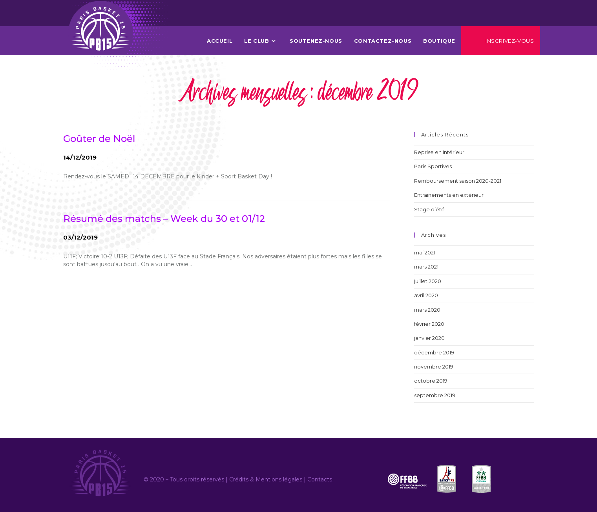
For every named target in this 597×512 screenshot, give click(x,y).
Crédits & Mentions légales (265, 479)
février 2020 (429, 324)
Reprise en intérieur (439, 152)
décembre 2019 (434, 352)
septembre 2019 (434, 395)
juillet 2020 (427, 281)
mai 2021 (424, 252)
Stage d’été (429, 209)
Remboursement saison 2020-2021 (457, 181)
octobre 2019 (430, 381)
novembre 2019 (433, 366)
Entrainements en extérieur (449, 195)
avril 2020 (426, 295)
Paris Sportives (433, 166)
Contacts (319, 479)
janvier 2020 (429, 338)
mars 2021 (426, 266)
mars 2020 (427, 310)
